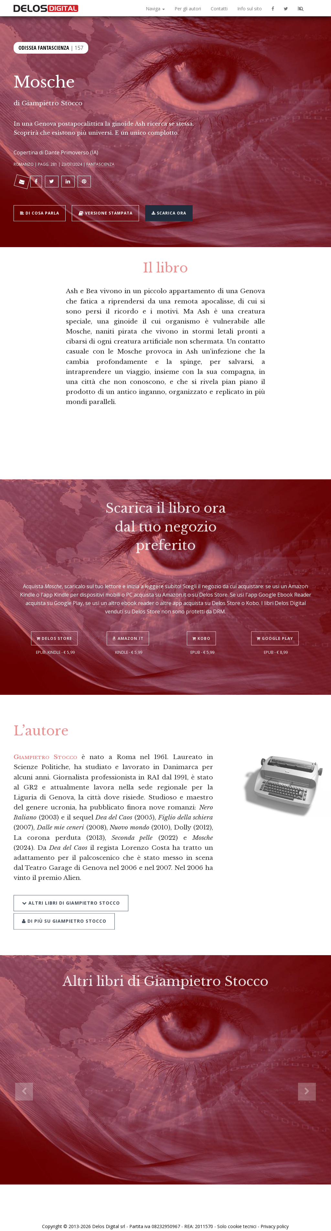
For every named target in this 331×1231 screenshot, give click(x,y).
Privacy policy (275, 1219)
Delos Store (55, 623)
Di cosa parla (41, 209)
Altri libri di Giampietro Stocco (71, 887)
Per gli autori (188, 8)
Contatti (219, 8)
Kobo (202, 623)
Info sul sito (249, 8)
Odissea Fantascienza (43, 47)
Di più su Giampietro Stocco (64, 903)
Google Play (276, 623)
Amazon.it (128, 623)
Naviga (155, 8)
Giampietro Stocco (52, 103)
